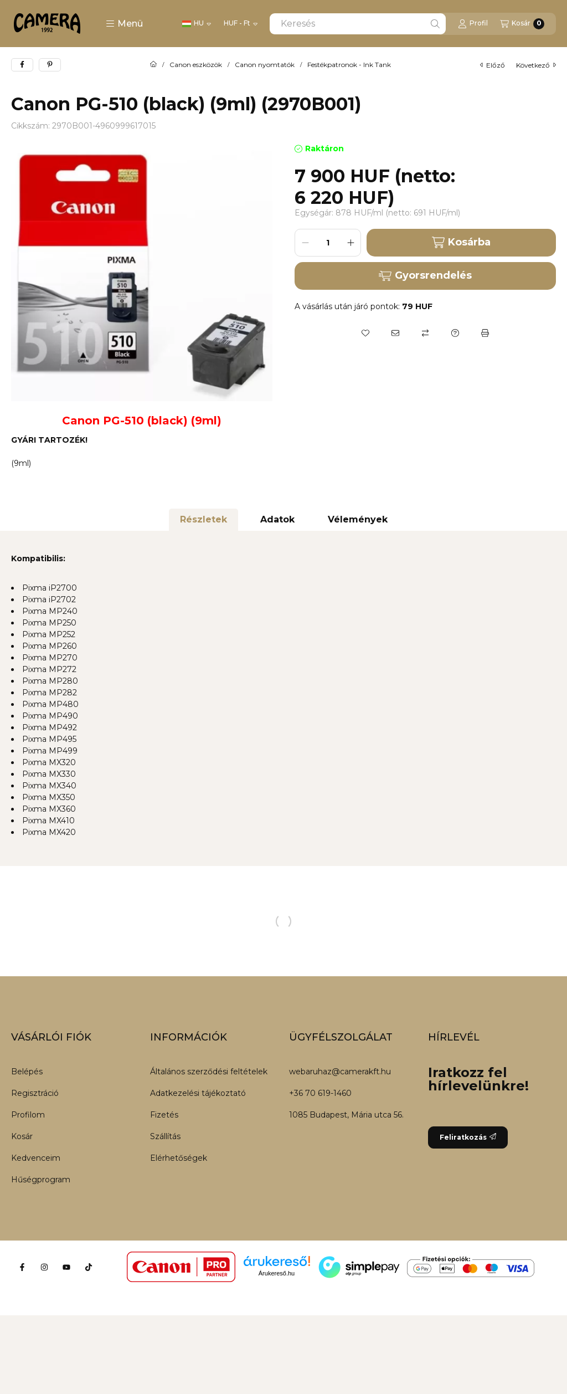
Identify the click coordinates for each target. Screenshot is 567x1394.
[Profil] (472, 24)
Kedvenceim (35, 1158)
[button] (124, 24)
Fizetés (164, 1115)
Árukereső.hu (277, 1273)
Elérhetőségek (178, 1158)
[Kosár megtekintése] (522, 24)
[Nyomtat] (485, 333)
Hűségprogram (40, 1180)
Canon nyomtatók (265, 65)
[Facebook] (22, 1267)
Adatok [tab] (277, 519)
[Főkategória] (153, 65)
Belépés (27, 1072)
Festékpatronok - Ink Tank (349, 65)
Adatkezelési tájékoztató (198, 1093)
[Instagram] (44, 1267)
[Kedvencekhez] (365, 333)
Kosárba (461, 242)
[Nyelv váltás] (197, 24)
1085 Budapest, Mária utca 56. (346, 1115)
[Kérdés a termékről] (455, 333)
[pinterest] (50, 64)
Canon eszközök (195, 65)
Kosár (22, 1136)
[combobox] (357, 24)
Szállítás (165, 1136)
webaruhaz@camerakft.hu (340, 1072)
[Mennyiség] (328, 242)
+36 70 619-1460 (320, 1093)
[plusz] (350, 242)
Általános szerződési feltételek (208, 1072)
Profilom (28, 1115)
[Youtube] (66, 1267)
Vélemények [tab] (358, 519)
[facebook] (22, 64)
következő (536, 65)
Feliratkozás (468, 1137)
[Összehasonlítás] (425, 333)
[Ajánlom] (395, 333)
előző (492, 65)
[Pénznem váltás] (240, 24)
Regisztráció (35, 1093)
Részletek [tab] (203, 519)
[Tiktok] (89, 1267)
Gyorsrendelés (425, 275)
